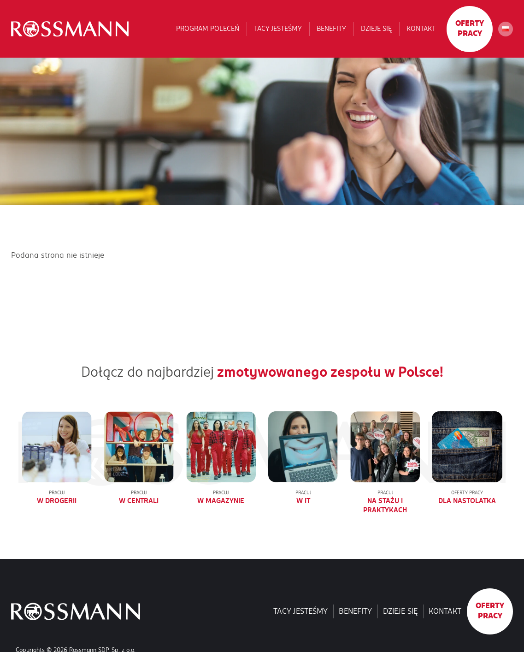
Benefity (331, 28)
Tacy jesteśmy (278, 28)
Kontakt (421, 28)
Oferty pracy (469, 28)
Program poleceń (207, 28)
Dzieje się (376, 28)
